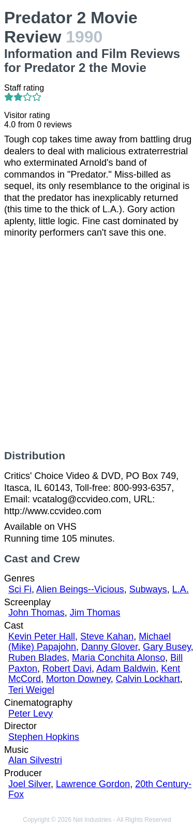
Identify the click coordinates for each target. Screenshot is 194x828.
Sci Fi (20, 589)
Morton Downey (78, 679)
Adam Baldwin (126, 668)
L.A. (180, 589)
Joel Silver (29, 784)
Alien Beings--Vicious (80, 589)
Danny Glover (109, 647)
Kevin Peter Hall (41, 636)
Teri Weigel (31, 690)
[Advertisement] (97, 344)
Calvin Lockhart (148, 679)
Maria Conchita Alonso (118, 657)
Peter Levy (30, 713)
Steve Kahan (106, 636)
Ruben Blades (37, 657)
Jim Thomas (95, 612)
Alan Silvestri (35, 760)
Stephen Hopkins (43, 737)
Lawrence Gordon (93, 784)
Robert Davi (67, 668)
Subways (148, 589)
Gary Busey (167, 647)
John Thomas (36, 612)
